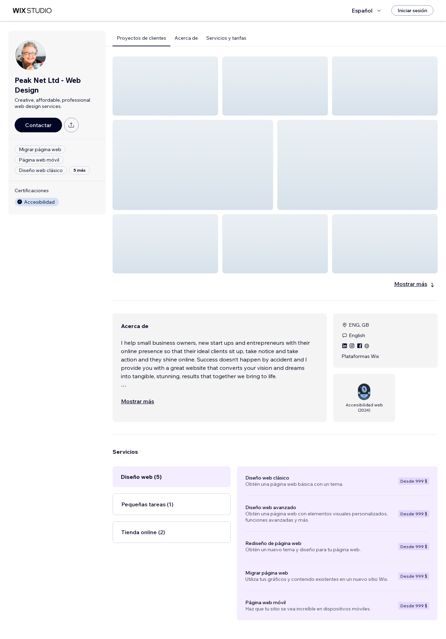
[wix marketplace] (32, 11)
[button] (165, 86)
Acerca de (186, 38)
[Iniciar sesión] (412, 10)
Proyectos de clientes (141, 38)
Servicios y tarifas (226, 38)
